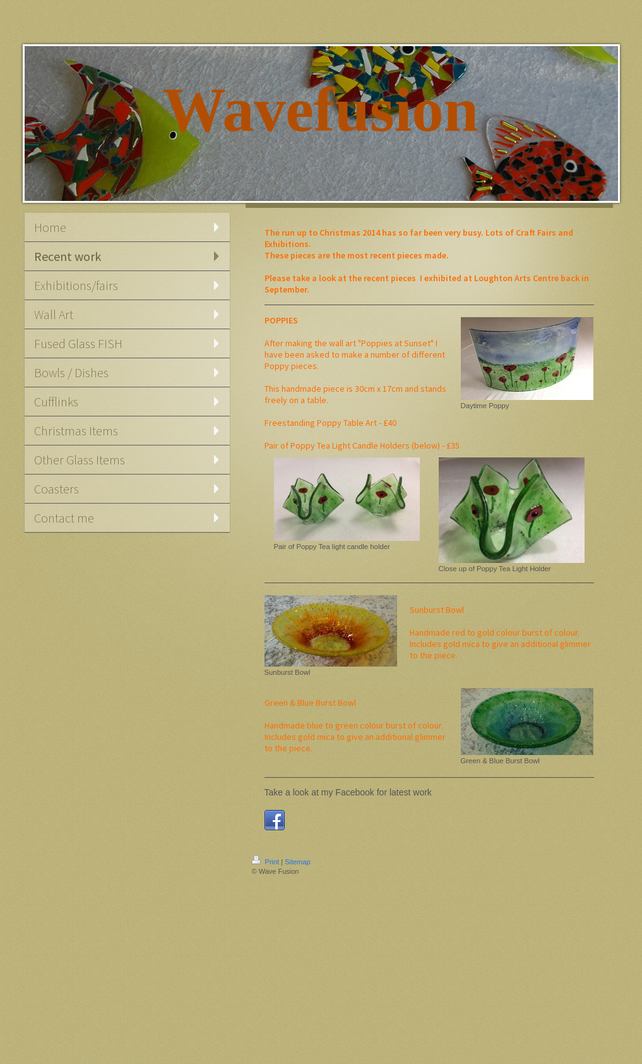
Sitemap (297, 862)
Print (267, 862)
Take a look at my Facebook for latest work (348, 792)
